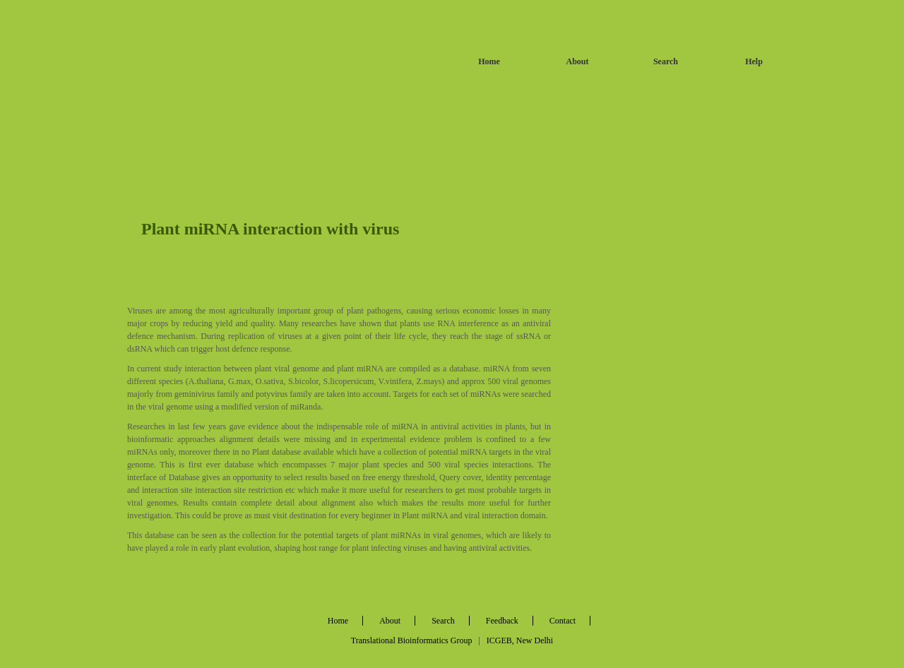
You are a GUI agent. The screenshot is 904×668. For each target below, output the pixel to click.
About (577, 61)
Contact (562, 621)
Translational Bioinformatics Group (411, 640)
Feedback (502, 621)
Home (489, 61)
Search (665, 61)
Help (754, 61)
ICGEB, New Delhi (520, 640)
